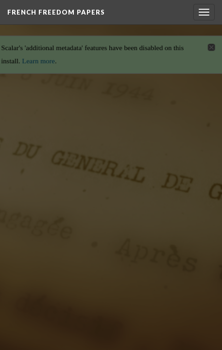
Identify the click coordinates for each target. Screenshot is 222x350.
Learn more (37, 58)
